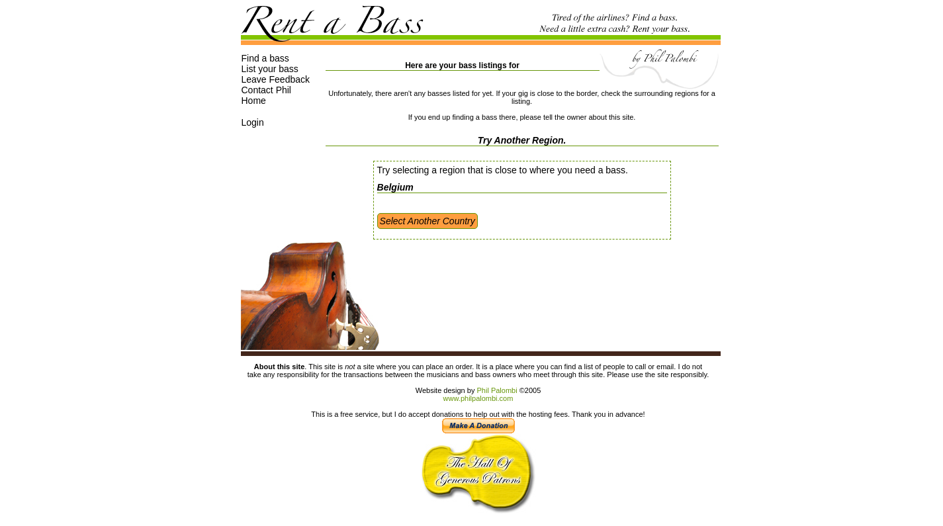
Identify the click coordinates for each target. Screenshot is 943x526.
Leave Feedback (276, 79)
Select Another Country (427, 221)
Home (254, 100)
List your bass (270, 69)
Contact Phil (266, 90)
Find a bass (265, 58)
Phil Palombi (496, 390)
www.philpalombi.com (478, 398)
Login (253, 122)
